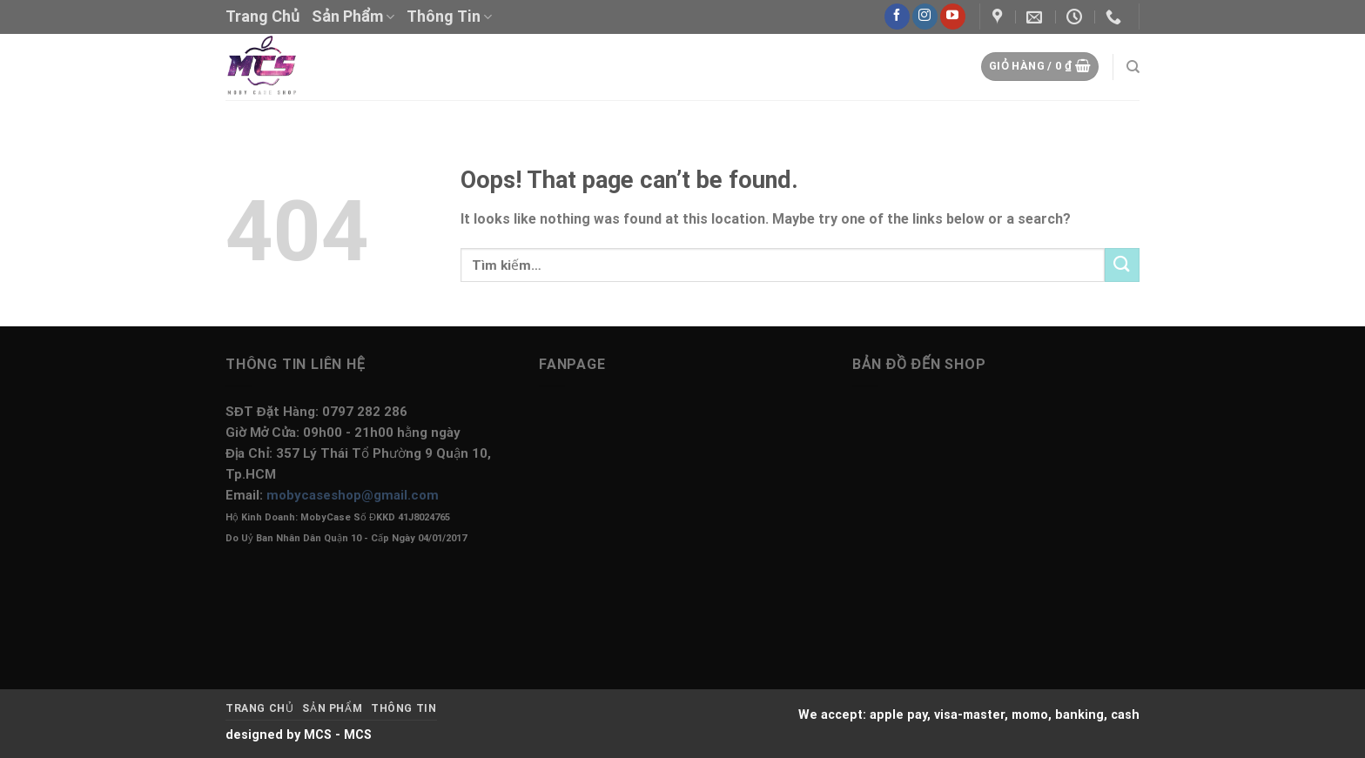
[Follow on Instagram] (925, 16)
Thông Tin (449, 16)
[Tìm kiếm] (1133, 67)
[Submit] (1122, 265)
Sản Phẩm (353, 16)
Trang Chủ (262, 16)
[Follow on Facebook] (897, 16)
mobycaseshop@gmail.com (352, 495)
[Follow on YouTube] (952, 16)
